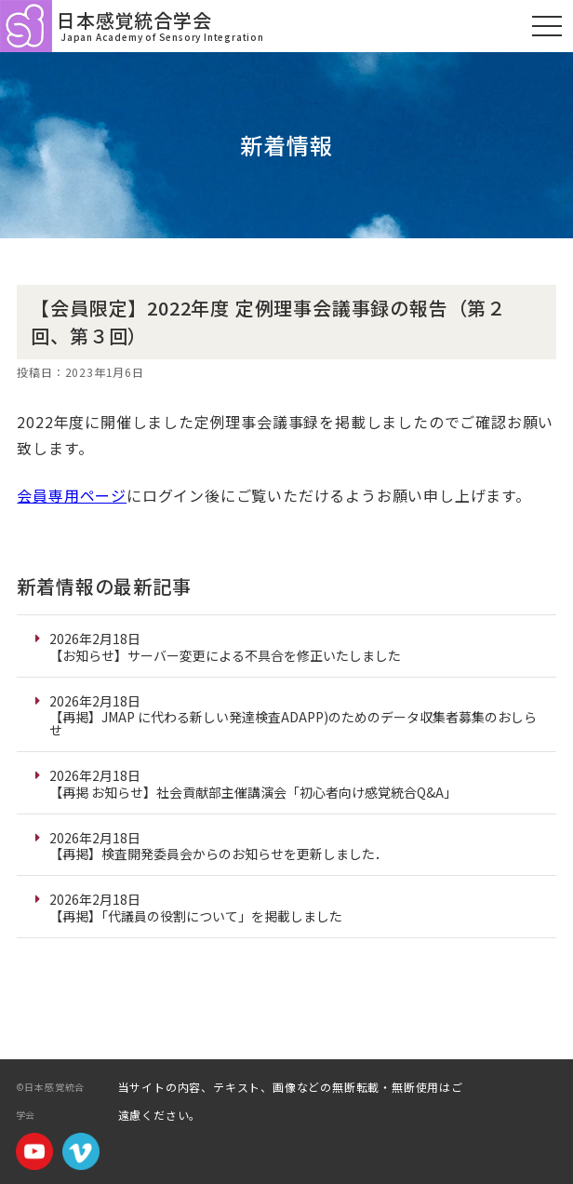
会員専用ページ (72, 495)
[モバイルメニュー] (547, 26)
